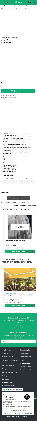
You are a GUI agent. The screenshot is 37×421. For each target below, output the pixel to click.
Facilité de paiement (10, 393)
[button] (4, 412)
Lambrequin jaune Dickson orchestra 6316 (18, 295)
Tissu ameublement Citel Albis (15, 240)
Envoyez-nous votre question (18, 198)
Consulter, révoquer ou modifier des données (24, 205)
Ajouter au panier (18, 91)
